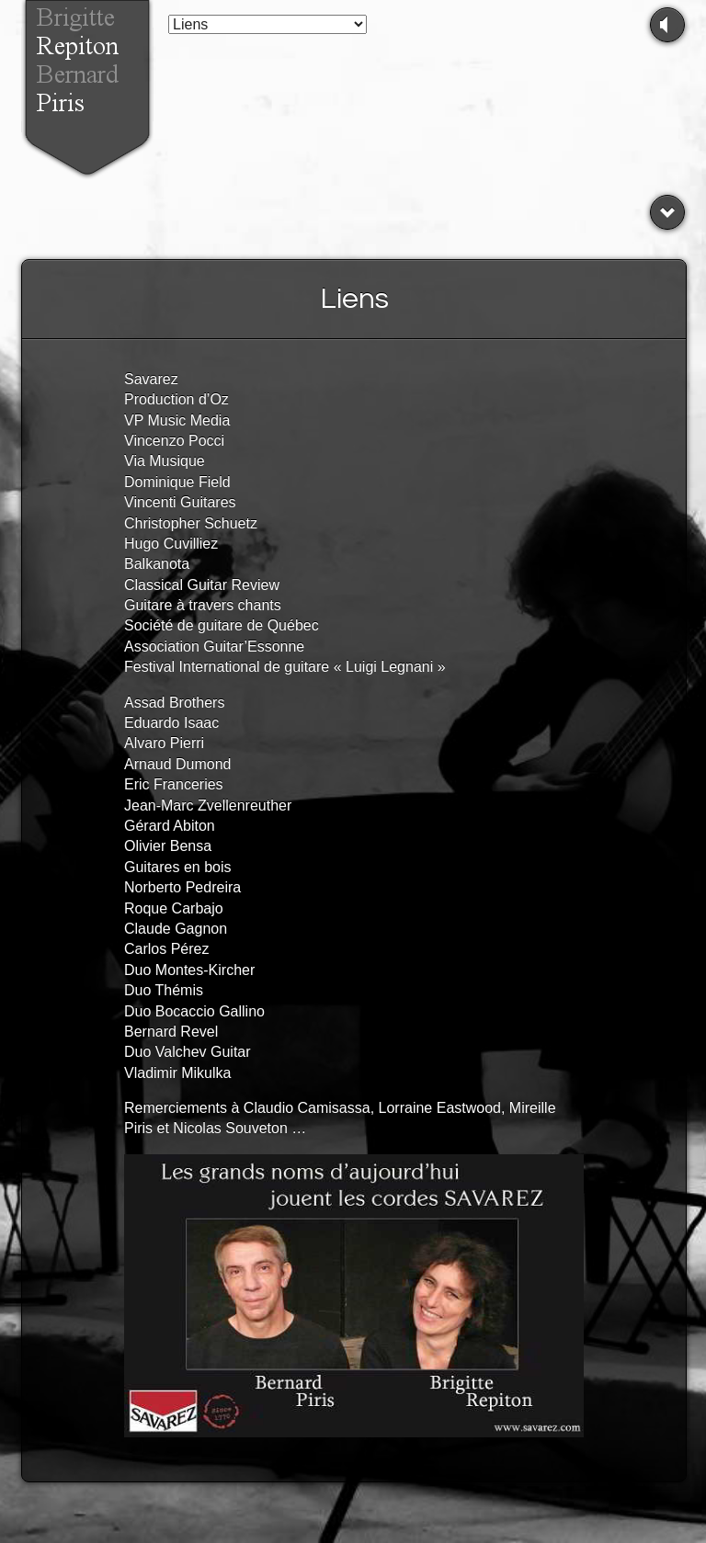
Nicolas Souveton (230, 1128)
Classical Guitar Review (201, 585)
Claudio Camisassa (307, 1108)
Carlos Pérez (166, 949)
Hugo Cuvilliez (171, 543)
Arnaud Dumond (178, 764)
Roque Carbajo (173, 908)
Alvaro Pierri (164, 743)
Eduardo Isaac (171, 723)
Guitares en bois (178, 867)
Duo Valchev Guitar (187, 1052)
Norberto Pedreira (182, 887)
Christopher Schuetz (190, 523)
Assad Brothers (174, 702)
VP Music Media (177, 420)
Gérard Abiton (169, 826)
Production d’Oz (176, 399)
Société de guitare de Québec (221, 625)
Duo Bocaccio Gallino (194, 1011)
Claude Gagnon (175, 928)
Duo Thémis (163, 990)
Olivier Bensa (167, 846)
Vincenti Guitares (180, 502)
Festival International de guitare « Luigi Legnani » (285, 667)
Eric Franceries (173, 784)
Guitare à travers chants (202, 605)
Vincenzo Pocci (174, 440)
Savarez (151, 379)
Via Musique (164, 461)
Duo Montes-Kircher (189, 970)
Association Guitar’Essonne (214, 646)
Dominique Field (177, 482)
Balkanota (156, 564)
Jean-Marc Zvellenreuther (207, 805)
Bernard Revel (171, 1031)
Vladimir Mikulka (177, 1073)
